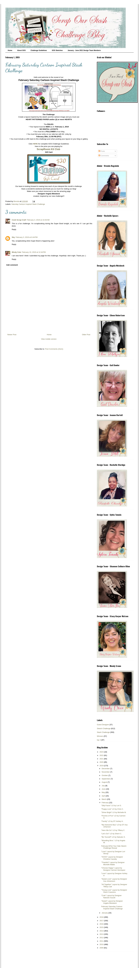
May (103, 792)
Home (10, 50)
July (103, 786)
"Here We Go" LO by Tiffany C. (113, 830)
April (104, 796)
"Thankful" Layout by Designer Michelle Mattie (113, 863)
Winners (100, 736)
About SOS (21, 50)
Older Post (86, 335)
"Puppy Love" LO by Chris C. (112, 809)
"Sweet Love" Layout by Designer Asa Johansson (114, 880)
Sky (13, 237)
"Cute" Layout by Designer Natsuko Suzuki (111, 896)
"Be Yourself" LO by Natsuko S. (113, 837)
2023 (102, 752)
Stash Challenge (103, 732)
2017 (102, 921)
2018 (102, 917)
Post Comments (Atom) (54, 349)
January (105, 913)
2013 (102, 934)
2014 (102, 931)
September (106, 779)
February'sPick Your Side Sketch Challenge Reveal (113, 847)
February (105, 803)
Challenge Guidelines (39, 50)
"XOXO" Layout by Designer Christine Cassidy (112, 858)
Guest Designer (103, 725)
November (106, 772)
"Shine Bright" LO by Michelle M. (113, 812)
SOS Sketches (57, 50)
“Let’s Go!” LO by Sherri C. (111, 834)
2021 (102, 759)
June (104, 789)
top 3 (99, 740)
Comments (104, 156)
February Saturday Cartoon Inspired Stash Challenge (112, 907)
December (106, 769)
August (105, 782)
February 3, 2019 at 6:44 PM (27, 237)
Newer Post (11, 335)
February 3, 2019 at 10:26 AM (38, 220)
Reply (14, 229)
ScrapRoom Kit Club (48, 149)
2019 (102, 766)
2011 (102, 941)
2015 (102, 927)
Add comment (12, 265)
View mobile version (48, 339)
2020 (102, 762)
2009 (102, 948)
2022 (102, 755)
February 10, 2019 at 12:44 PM (34, 252)
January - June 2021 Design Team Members (84, 50)
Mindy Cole (16, 252)
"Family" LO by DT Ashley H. (112, 821)
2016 (102, 924)
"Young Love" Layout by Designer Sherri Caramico (114, 891)
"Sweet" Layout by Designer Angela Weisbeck (112, 902)
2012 (102, 938)
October (105, 775)
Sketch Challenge (104, 728)
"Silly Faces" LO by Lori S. (111, 806)
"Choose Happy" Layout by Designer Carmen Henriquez (113, 869)
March (104, 799)
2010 (102, 944)
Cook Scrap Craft (19, 220)
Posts (102, 151)
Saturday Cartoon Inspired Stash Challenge (28, 204)
